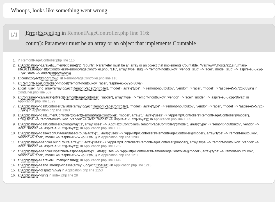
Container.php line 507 (34, 92)
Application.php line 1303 (102, 128)
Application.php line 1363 (51, 110)
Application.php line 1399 (36, 101)
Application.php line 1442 (102, 160)
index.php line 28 (65, 175)
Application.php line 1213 (133, 165)
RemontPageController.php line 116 (107, 33)
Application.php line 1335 (172, 119)
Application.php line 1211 (120, 155)
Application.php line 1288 (120, 137)
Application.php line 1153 (84, 170)
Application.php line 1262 (102, 146)
